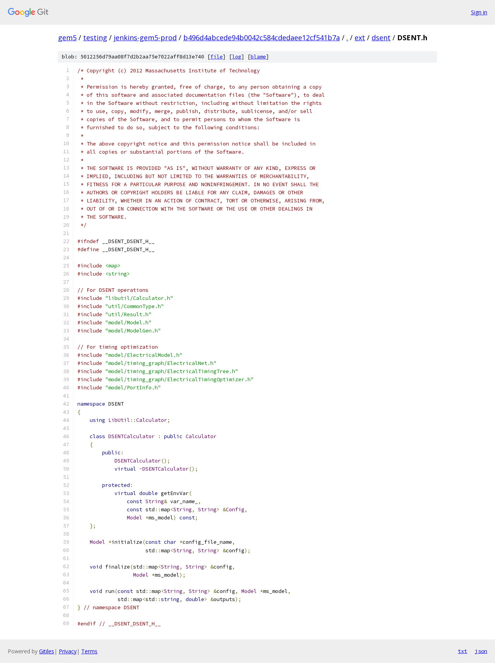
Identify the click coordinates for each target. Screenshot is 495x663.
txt (462, 651)
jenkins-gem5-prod (145, 37)
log (236, 56)
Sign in (479, 12)
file (216, 56)
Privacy (68, 651)
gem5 (67, 37)
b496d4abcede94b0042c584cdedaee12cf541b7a (261, 37)
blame (258, 56)
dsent (381, 37)
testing (95, 37)
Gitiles (46, 651)
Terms (89, 651)
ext (360, 37)
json (481, 651)
